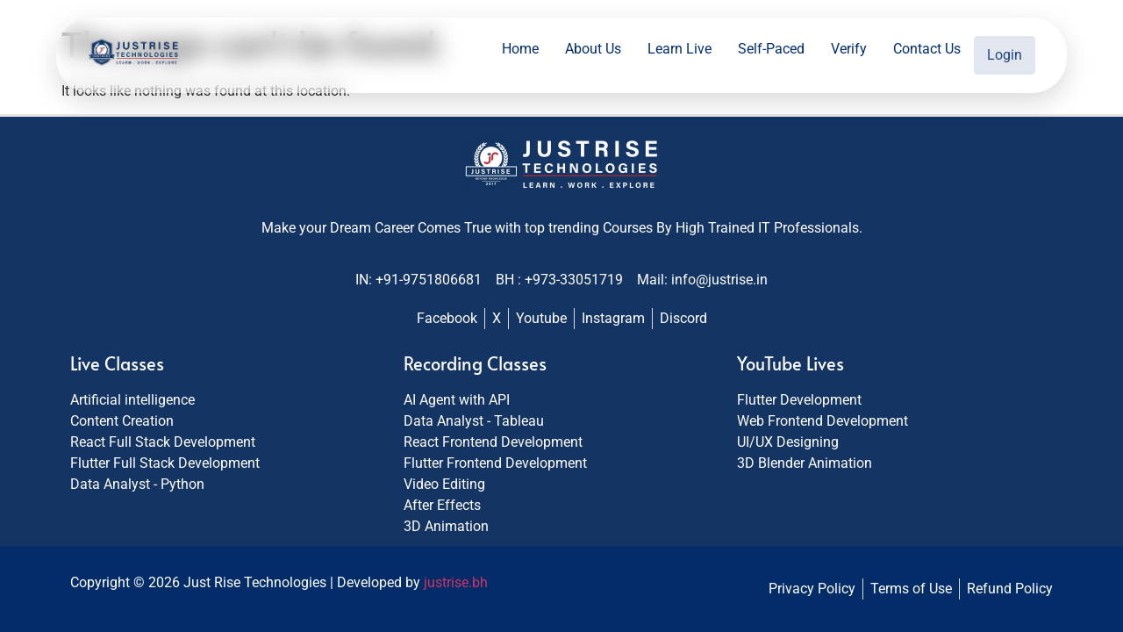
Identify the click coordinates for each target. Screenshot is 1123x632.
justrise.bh (456, 582)
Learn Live (682, 53)
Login (1006, 53)
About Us (596, 53)
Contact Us (929, 53)
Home (522, 53)
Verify (851, 53)
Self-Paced (773, 53)
